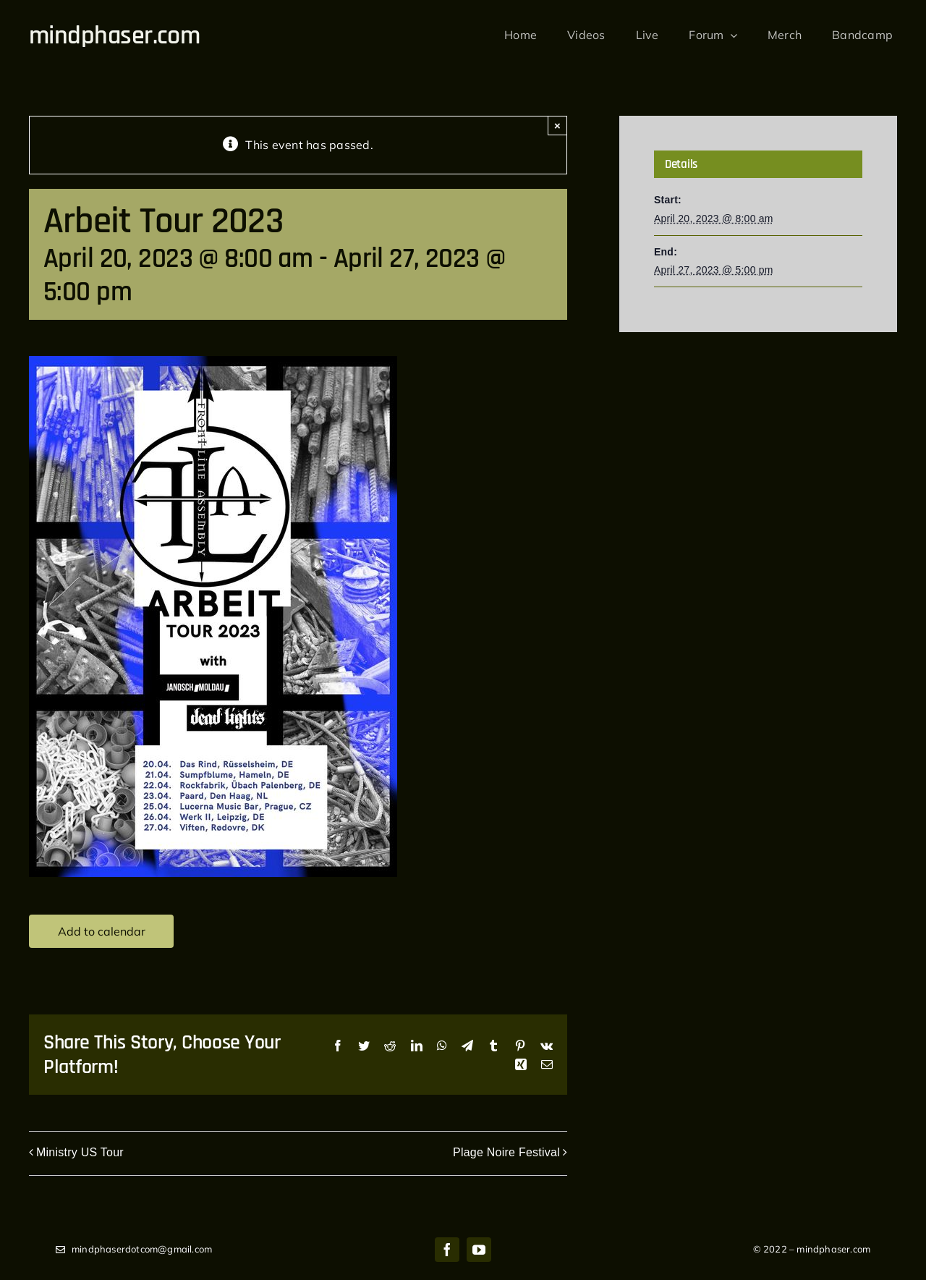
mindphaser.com (114, 36)
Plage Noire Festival (506, 1152)
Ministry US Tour (80, 1152)
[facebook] (447, 1249)
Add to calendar (101, 931)
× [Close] (557, 125)
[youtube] (479, 1249)
